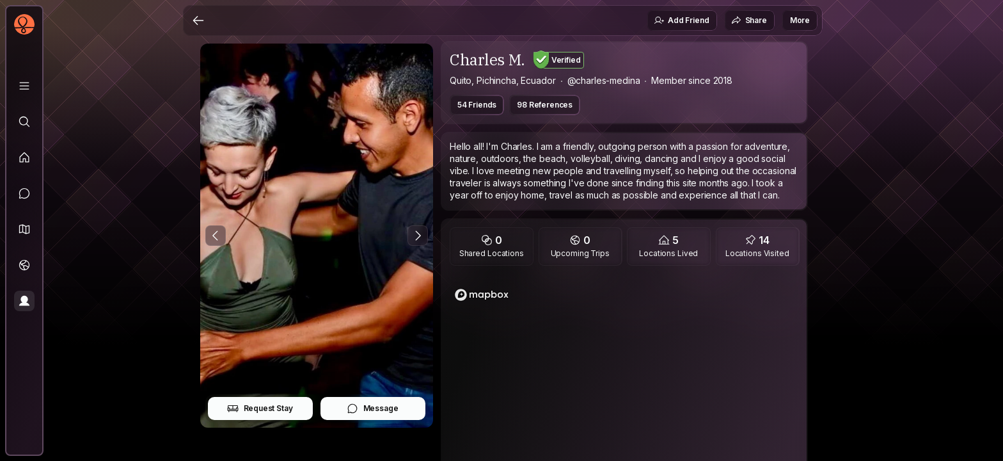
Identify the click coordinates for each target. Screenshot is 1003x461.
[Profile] (24, 301)
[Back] (198, 20)
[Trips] (24, 265)
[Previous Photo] (215, 235)
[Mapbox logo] (482, 294)
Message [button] (373, 408)
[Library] (24, 86)
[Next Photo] (417, 235)
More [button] (800, 20)
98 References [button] (545, 104)
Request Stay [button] (260, 408)
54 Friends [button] (476, 104)
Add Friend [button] (681, 20)
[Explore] (24, 121)
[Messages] (24, 193)
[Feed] (24, 157)
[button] (24, 229)
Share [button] (749, 20)
